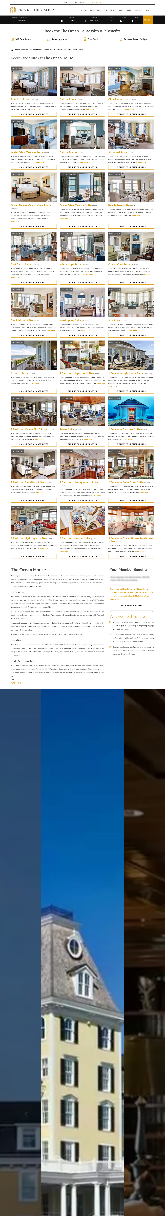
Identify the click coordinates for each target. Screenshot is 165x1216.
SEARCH (147, 20)
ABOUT (120, 10)
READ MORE (16, 683)
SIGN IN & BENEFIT (132, 605)
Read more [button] (35, 109)
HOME (83, 10)
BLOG (129, 10)
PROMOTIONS (109, 10)
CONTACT (138, 10)
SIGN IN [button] (148, 10)
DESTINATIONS (95, 10)
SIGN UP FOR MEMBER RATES (33, 114)
